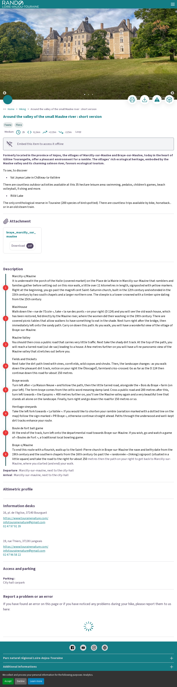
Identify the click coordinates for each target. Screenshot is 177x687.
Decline (20, 681)
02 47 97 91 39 (12, 526)
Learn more (36, 681)
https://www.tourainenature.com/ (25, 518)
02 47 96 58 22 (12, 555)
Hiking (22, 109)
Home (11, 109)
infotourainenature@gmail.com (24, 522)
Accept (8, 681)
